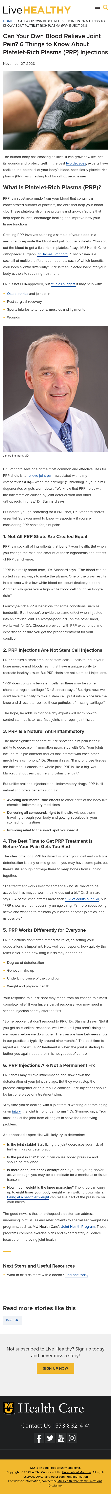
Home (8, 21)
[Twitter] (50, 1438)
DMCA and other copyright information (62, 1476)
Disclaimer (55, 1485)
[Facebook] (39, 1438)
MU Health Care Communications (80, 1481)
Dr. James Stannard (52, 254)
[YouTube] (61, 1438)
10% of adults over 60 (82, 899)
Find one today (76, 1275)
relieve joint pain (40, 475)
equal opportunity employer (61, 1468)
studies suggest (63, 284)
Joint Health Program (78, 1226)
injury (16, 1111)
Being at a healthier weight (28, 1197)
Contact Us (36, 1425)
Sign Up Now (55, 1368)
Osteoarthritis (17, 293)
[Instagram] (72, 1438)
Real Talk (12, 1320)
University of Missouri (76, 1472)
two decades (76, 163)
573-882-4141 (72, 1425)
